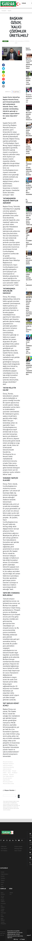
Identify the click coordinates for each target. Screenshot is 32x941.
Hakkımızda (3, 846)
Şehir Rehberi (3, 919)
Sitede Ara (11, 893)
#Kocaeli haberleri (7, 778)
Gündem (3, 878)
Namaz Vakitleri (3, 900)
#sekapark (5, 774)
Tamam (22, 939)
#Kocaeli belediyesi (8, 762)
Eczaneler (3, 903)
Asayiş (2, 882)
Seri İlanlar (2, 915)
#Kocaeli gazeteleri (8, 781)
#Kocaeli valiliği (7, 771)
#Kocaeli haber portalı (8, 783)
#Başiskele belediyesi (8, 763)
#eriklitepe (14, 772)
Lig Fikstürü (3, 906)
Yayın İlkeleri (4, 848)
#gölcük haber (6, 780)
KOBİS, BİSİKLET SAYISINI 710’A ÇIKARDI (28, 80)
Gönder (19, 796)
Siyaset (9, 10)
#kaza (9, 772)
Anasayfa (4, 10)
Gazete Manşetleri (3, 922)
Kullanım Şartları (18, 846)
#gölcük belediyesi (7, 765)
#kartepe (11, 774)
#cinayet (14, 771)
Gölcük (24, 3)
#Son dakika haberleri (8, 776)
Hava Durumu (3, 893)
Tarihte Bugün (2, 910)
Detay (16, 939)
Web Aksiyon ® (27, 935)
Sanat (2, 886)
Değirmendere (4, 874)
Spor (2, 884)
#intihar (4, 772)
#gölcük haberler (7, 769)
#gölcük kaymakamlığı (8, 767)
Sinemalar (3, 913)
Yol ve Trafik (2, 897)
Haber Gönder (18, 850)
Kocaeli (2, 876)
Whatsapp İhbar (18, 848)
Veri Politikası (4, 850)
